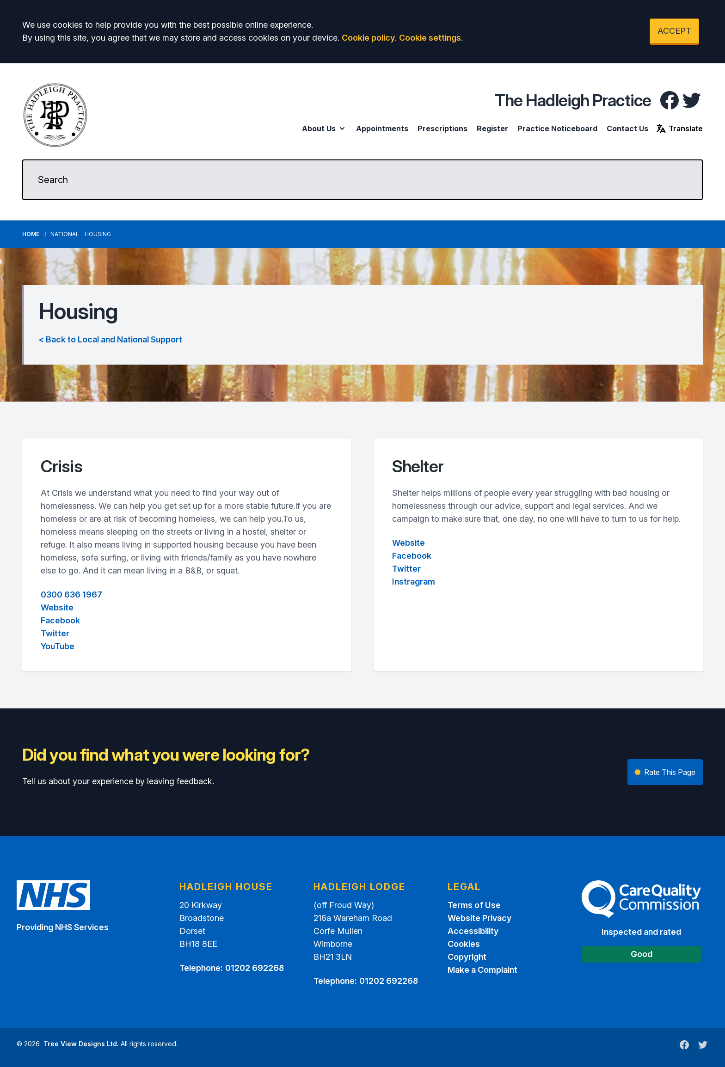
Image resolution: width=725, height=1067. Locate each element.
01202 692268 (254, 968)
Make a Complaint (482, 970)
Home (30, 234)
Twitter (55, 633)
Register (492, 128)
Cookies (464, 944)
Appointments (382, 128)
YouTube (57, 646)
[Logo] (55, 115)
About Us (324, 128)
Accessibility (473, 931)
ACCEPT (674, 31)
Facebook (60, 620)
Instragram (413, 581)
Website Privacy (479, 918)
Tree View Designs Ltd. (81, 1044)
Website (57, 607)
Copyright (467, 957)
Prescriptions (442, 128)
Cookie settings (430, 38)
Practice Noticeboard (557, 128)
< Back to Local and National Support (110, 339)
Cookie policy (368, 38)
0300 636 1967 (71, 594)
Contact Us (627, 128)
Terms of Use (474, 905)
